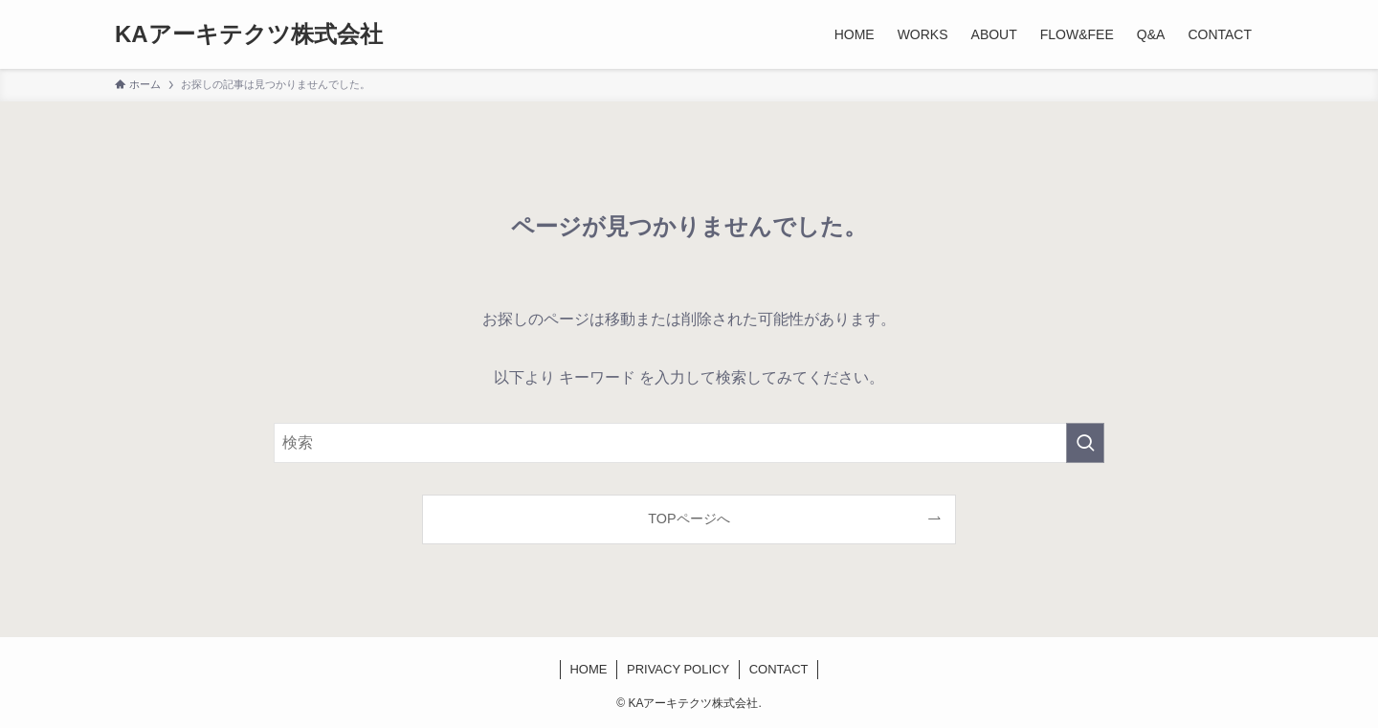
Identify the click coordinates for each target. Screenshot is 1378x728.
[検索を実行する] (1085, 443)
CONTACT (779, 669)
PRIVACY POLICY (678, 669)
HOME (588, 669)
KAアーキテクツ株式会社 (249, 34)
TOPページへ (688, 518)
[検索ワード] (689, 443)
